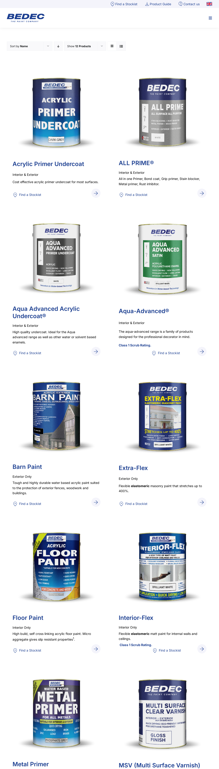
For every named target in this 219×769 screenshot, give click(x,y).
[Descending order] (58, 46)
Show (79, 46)
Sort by (19, 46)
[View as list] (121, 46)
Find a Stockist (27, 195)
